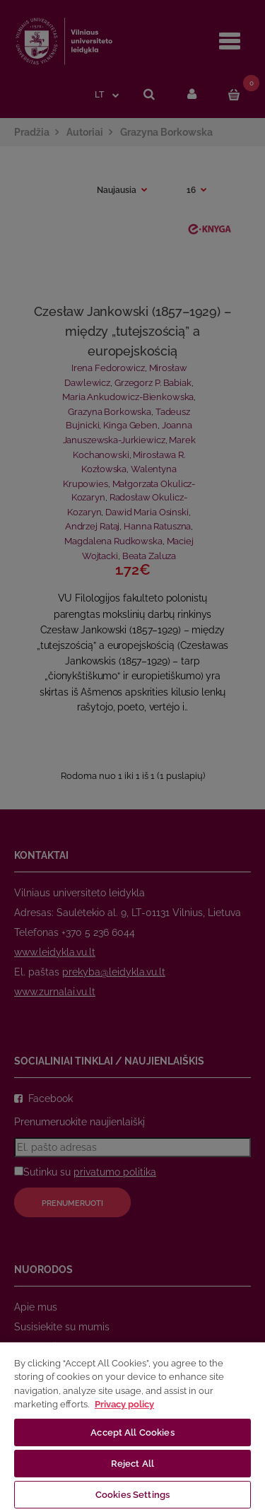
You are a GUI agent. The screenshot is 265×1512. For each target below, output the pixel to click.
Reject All (132, 1463)
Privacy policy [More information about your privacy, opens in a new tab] (124, 1404)
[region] (132, 1426)
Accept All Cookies (132, 1432)
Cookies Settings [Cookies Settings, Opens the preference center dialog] (132, 1494)
